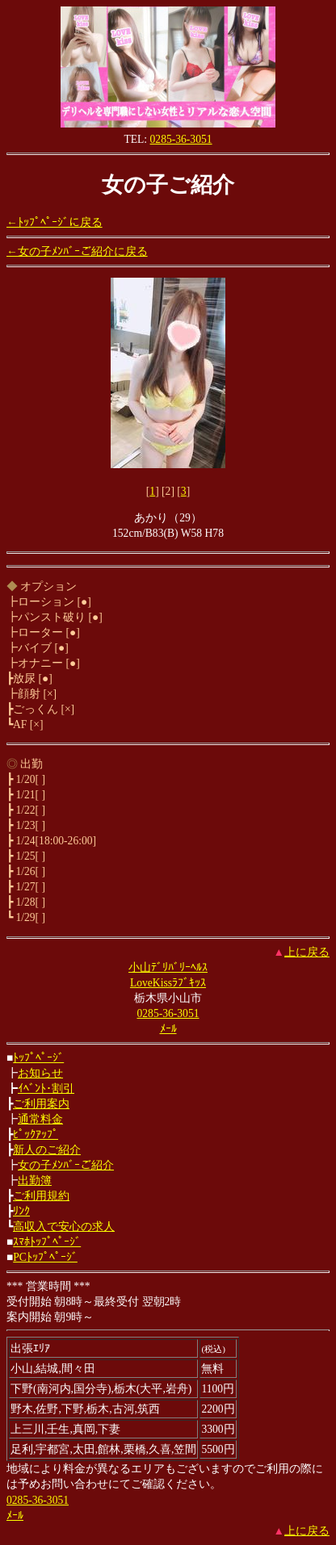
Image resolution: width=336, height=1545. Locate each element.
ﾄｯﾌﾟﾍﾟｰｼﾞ (38, 1058)
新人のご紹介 (47, 1150)
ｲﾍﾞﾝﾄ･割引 (46, 1088)
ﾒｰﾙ (168, 1029)
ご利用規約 (41, 1196)
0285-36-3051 (181, 139)
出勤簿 (35, 1180)
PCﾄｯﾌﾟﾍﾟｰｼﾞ (45, 1257)
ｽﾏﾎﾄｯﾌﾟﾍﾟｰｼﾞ (47, 1242)
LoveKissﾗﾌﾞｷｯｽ (168, 983)
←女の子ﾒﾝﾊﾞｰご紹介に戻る (77, 251)
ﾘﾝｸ (21, 1211)
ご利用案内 (41, 1104)
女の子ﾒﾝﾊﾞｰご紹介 (66, 1165)
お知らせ (40, 1073)
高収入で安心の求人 (64, 1227)
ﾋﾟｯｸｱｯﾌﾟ (35, 1134)
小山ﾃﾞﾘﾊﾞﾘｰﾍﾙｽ (168, 967)
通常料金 (40, 1119)
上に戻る (307, 952)
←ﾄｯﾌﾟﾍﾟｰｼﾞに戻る (54, 222)
